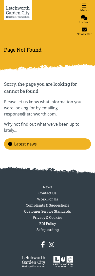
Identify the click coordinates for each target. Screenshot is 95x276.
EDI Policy (47, 223)
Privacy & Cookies (47, 217)
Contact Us (47, 193)
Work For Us (47, 199)
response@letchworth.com (30, 114)
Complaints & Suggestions (47, 205)
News (47, 186)
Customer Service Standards (47, 211)
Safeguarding (47, 229)
